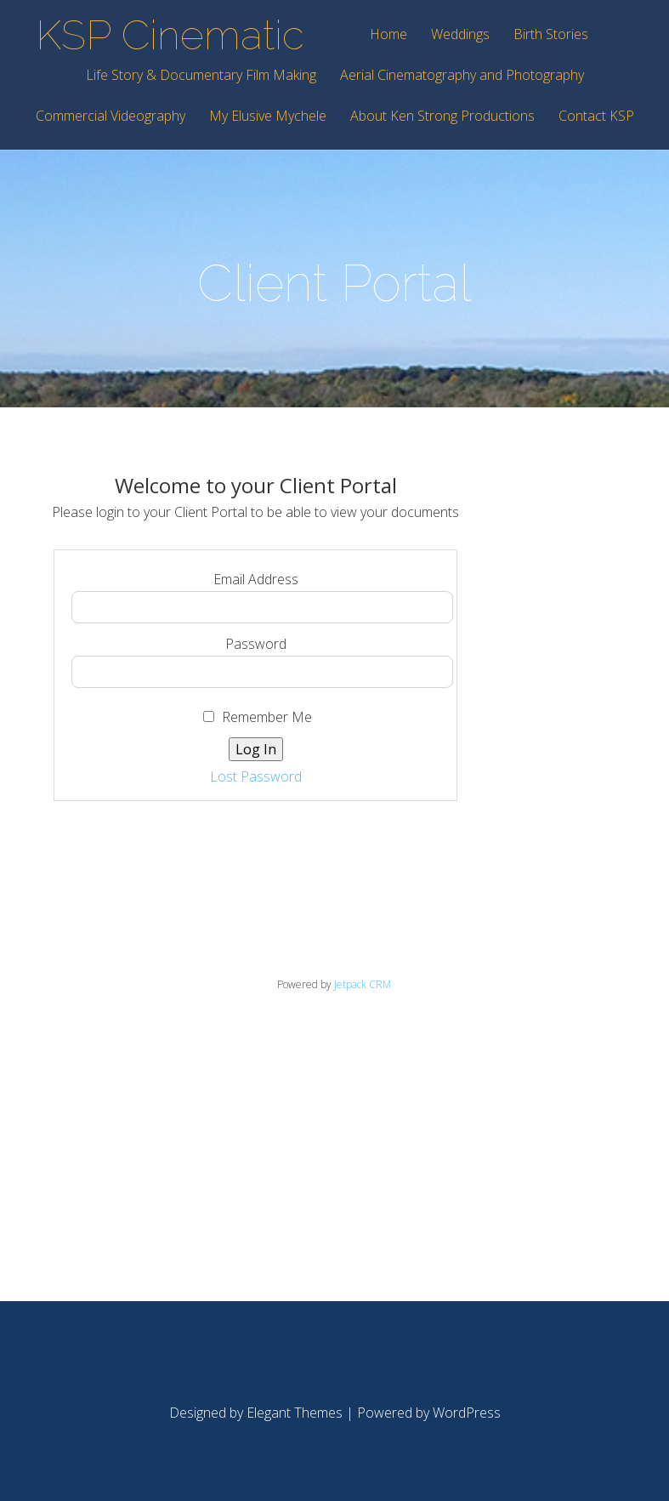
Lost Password (256, 776)
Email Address (255, 579)
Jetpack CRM (362, 984)
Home (388, 35)
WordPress (467, 1412)
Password (255, 643)
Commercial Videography (110, 117)
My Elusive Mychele (267, 117)
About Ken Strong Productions (442, 117)
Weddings (460, 35)
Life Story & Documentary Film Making (201, 76)
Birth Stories (550, 35)
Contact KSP (596, 117)
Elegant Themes (295, 1412)
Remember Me (257, 717)
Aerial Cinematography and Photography (462, 76)
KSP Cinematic (170, 34)
